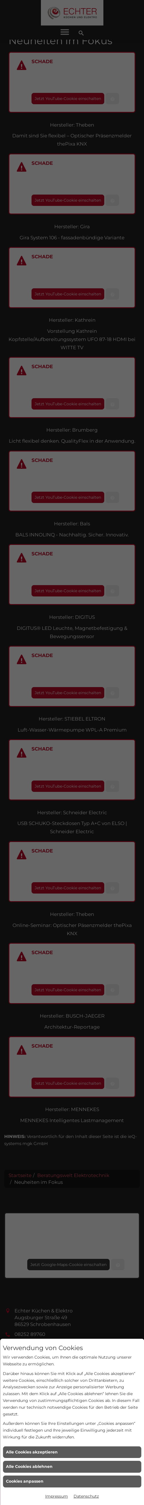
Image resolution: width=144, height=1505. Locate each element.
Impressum (56, 1496)
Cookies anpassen (24, 1481)
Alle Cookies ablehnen (29, 1466)
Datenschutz (86, 1496)
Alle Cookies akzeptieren (32, 1452)
